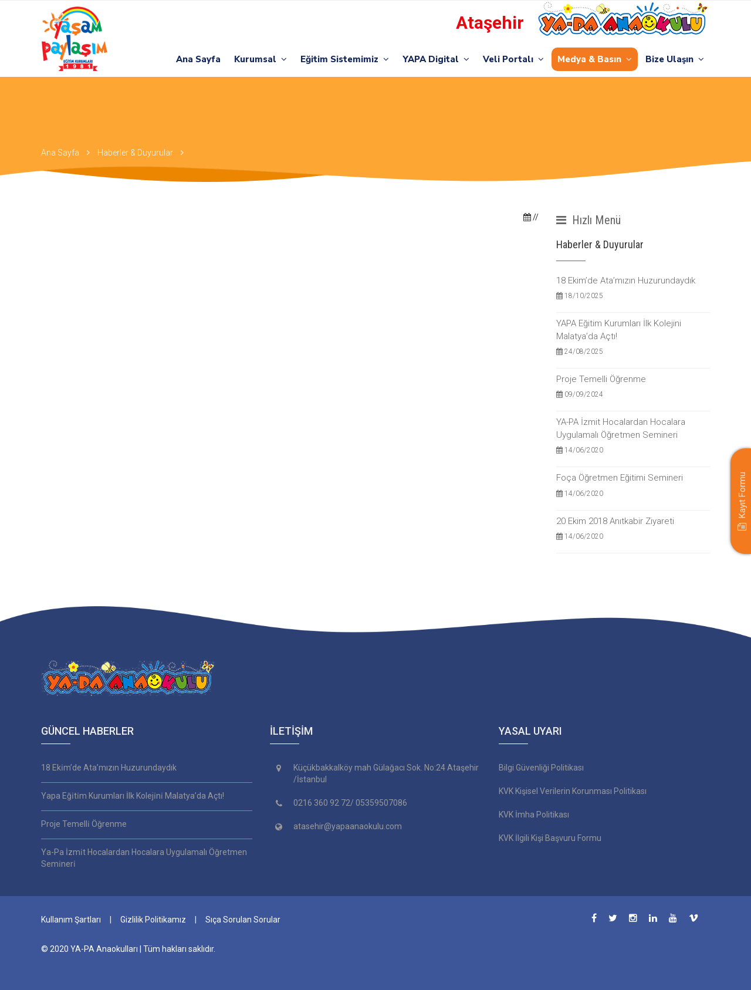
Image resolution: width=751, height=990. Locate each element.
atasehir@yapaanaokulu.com (347, 826)
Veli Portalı (513, 59)
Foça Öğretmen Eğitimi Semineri (633, 485)
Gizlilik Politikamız (153, 919)
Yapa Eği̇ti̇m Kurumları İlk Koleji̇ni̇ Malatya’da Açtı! (132, 795)
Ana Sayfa (198, 59)
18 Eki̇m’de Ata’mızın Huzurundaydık (109, 767)
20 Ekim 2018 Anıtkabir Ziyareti (633, 529)
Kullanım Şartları (71, 919)
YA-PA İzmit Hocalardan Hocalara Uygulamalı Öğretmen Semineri (633, 436)
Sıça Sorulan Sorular (242, 919)
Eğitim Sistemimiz (344, 59)
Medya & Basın (594, 59)
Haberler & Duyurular (135, 152)
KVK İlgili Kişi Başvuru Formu (550, 838)
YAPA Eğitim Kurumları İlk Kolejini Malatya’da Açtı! (633, 337)
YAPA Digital (435, 59)
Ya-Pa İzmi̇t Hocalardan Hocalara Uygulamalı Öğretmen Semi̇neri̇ (144, 858)
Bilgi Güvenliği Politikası (541, 767)
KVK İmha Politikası (534, 814)
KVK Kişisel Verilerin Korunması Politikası (573, 791)
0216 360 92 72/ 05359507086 (350, 802)
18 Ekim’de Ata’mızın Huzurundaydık (633, 288)
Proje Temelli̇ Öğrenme (84, 824)
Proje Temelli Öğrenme (633, 387)
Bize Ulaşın (674, 59)
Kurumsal (260, 59)
